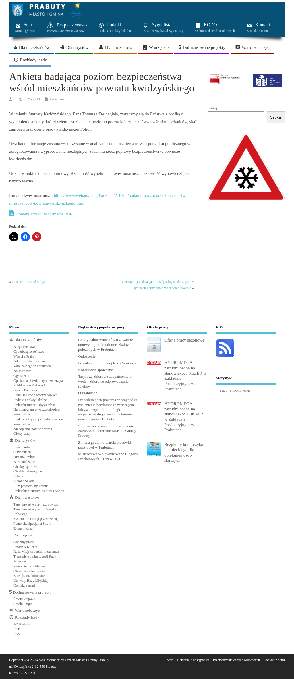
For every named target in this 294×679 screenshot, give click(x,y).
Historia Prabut (24, 457)
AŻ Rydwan (21, 624)
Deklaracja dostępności (193, 660)
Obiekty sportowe (25, 467)
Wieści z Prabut (24, 356)
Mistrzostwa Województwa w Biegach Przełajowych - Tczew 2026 (108, 456)
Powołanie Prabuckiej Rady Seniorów (107, 363)
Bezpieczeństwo (24, 347)
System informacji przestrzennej (36, 519)
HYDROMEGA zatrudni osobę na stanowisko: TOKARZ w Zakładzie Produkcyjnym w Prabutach (184, 416)
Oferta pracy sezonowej (185, 339)
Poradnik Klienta (25, 547)
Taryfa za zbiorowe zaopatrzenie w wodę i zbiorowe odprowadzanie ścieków (105, 381)
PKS (16, 634)
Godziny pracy (23, 542)
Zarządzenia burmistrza (29, 576)
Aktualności (57, 99)
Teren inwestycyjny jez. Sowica (35, 504)
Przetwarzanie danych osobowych (236, 660)
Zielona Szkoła (23, 481)
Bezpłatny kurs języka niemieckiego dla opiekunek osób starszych (183, 452)
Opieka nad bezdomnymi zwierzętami (39, 381)
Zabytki (18, 476)
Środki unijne (22, 604)
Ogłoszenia (21, 376)
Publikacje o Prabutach (29, 385)
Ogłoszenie (87, 356)
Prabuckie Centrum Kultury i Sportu (38, 491)
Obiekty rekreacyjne (27, 471)
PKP (16, 629)
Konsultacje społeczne (95, 370)
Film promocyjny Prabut (30, 486)
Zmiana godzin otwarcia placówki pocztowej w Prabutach (104, 444)
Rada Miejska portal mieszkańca (36, 552)
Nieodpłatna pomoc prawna (32, 429)
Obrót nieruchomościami (30, 571)
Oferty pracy (22, 434)
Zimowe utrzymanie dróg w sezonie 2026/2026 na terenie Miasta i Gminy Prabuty (107, 431)
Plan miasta (21, 447)
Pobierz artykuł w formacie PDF (40, 213)
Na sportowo (22, 371)
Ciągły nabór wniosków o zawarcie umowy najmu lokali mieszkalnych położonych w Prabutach (105, 344)
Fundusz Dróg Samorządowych (35, 395)
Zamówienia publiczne (29, 566)
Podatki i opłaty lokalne (30, 400)
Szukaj (212, 108)
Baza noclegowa (24, 462)
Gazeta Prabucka (25, 390)
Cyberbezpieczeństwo (28, 352)
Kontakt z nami (24, 585)
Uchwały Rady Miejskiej (30, 581)
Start (170, 660)
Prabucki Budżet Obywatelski (34, 405)
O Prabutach (22, 452)
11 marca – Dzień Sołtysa (29, 282)
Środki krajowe (24, 599)
